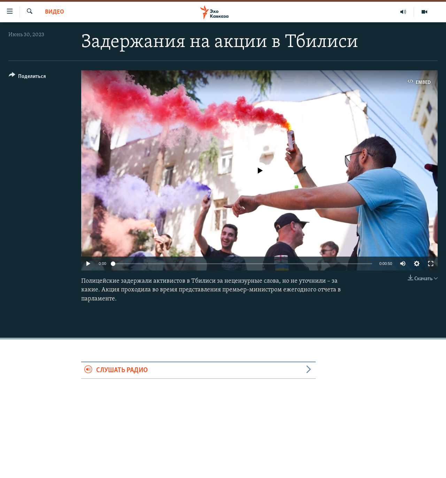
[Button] (27, 77)
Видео (54, 12)
